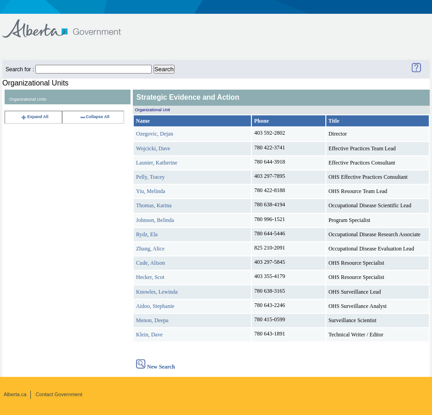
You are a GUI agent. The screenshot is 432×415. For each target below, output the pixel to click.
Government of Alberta (69, 24)
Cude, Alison (150, 263)
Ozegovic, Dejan (154, 134)
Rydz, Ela (147, 234)
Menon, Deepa (152, 320)
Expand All (34, 116)
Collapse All (94, 116)
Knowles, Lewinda (157, 292)
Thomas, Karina (153, 205)
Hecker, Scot (150, 277)
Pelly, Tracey (150, 177)
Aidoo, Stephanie (155, 306)
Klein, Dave (149, 334)
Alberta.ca (15, 394)
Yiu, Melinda (150, 191)
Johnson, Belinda (155, 220)
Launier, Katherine (156, 162)
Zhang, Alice (150, 248)
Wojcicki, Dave (153, 148)
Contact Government (59, 394)
